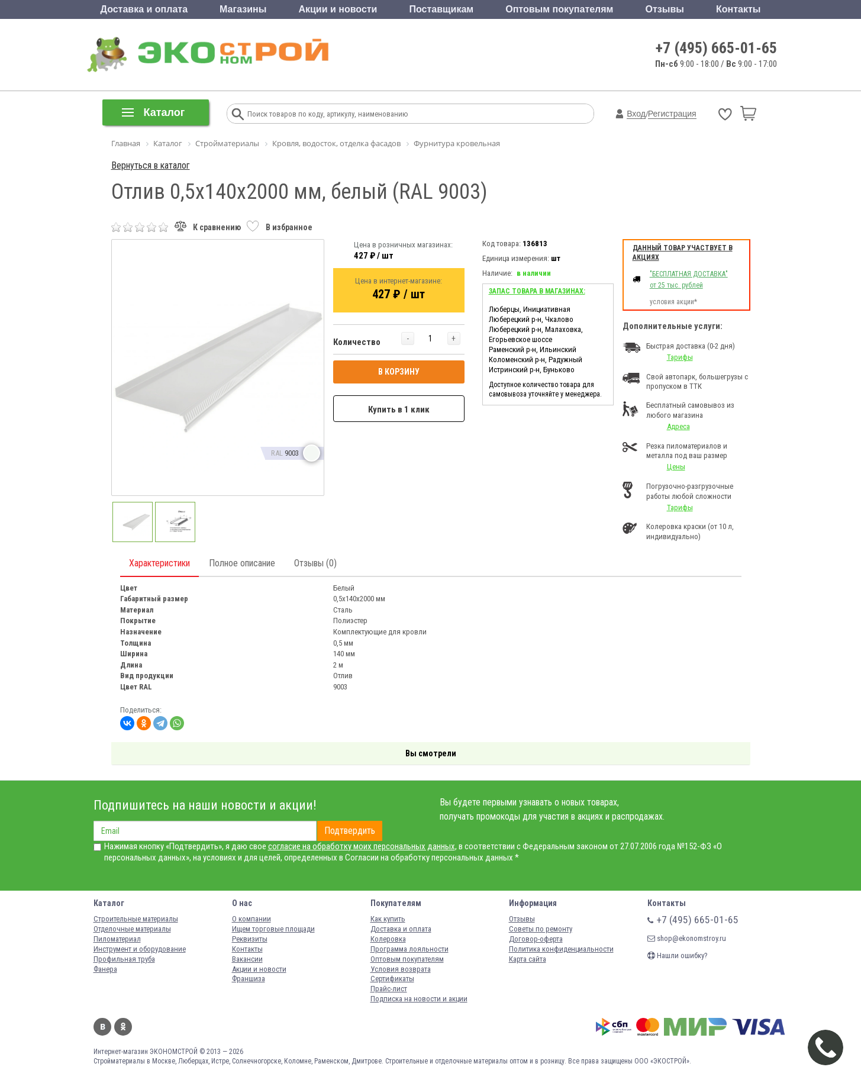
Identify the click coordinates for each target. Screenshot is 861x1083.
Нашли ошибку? (677, 955)
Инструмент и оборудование (139, 949)
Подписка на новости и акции (418, 998)
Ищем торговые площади (273, 928)
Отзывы (665, 9)
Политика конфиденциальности (561, 949)
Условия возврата (400, 969)
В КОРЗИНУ (399, 371)
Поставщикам (441, 9)
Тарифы (680, 357)
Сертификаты (392, 978)
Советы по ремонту (540, 928)
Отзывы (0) (315, 563)
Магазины (243, 9)
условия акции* (673, 302)
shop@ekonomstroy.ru (686, 938)
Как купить (387, 918)
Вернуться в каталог (150, 165)
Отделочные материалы (132, 928)
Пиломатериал (117, 938)
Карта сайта (527, 959)
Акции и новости (337, 9)
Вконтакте (102, 1027)
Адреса (678, 426)
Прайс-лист (388, 988)
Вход (636, 113)
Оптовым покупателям (559, 9)
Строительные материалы (135, 918)
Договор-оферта (536, 938)
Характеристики (159, 563)
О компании (251, 918)
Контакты (738, 9)
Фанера (105, 969)
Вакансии (247, 959)
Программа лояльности (409, 949)
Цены (676, 466)
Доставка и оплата (144, 9)
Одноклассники (123, 1027)
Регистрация (672, 113)
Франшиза (248, 978)
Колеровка (388, 938)
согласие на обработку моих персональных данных (361, 846)
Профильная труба (124, 959)
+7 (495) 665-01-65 (716, 48)
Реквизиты (249, 938)
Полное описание (242, 563)
